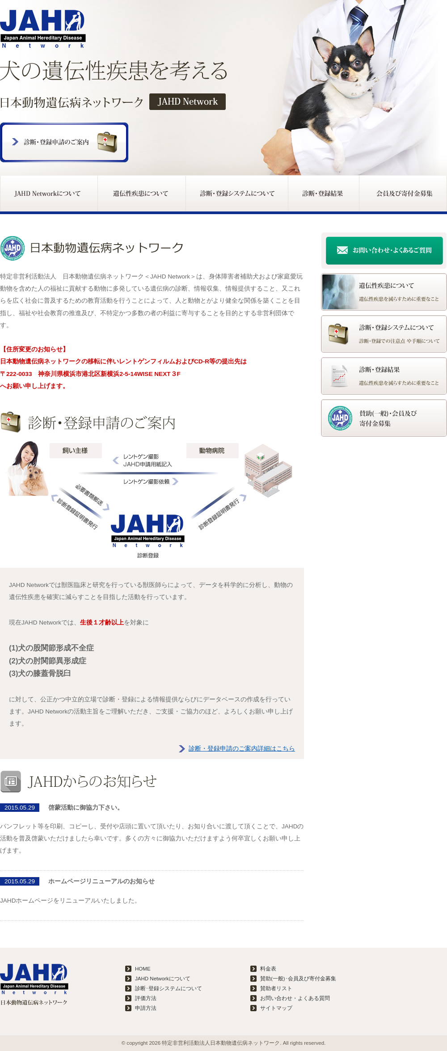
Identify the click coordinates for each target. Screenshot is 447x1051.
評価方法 (145, 998)
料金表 (268, 968)
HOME (143, 968)
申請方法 (145, 1008)
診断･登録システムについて (168, 988)
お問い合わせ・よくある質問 (295, 998)
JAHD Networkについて (162, 978)
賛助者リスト (276, 988)
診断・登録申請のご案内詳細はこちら (242, 748)
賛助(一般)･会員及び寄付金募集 (298, 978)
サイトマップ (276, 1008)
